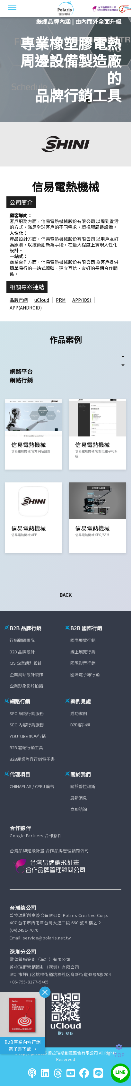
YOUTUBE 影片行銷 (28, 736)
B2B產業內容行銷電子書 (32, 759)
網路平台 (21, 371)
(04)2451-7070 (24, 930)
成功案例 (78, 713)
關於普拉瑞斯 (82, 786)
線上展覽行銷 (82, 652)
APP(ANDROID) (26, 307)
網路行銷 (21, 380)
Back (65, 594)
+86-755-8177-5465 (29, 982)
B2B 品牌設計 (22, 652)
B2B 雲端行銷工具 (26, 747)
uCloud (41, 300)
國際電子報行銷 (85, 674)
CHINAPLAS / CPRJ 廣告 (32, 786)
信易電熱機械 (65, 186)
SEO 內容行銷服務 (27, 725)
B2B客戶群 (80, 725)
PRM (61, 300)
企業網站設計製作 (26, 674)
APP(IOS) (81, 300)
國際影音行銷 (82, 663)
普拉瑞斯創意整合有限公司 (73, 1053)
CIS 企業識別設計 (26, 663)
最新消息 (78, 798)
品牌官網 (19, 300)
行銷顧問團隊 (22, 640)
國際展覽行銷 (82, 640)
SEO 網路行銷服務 (27, 713)
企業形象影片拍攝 (26, 686)
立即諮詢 (78, 809)
